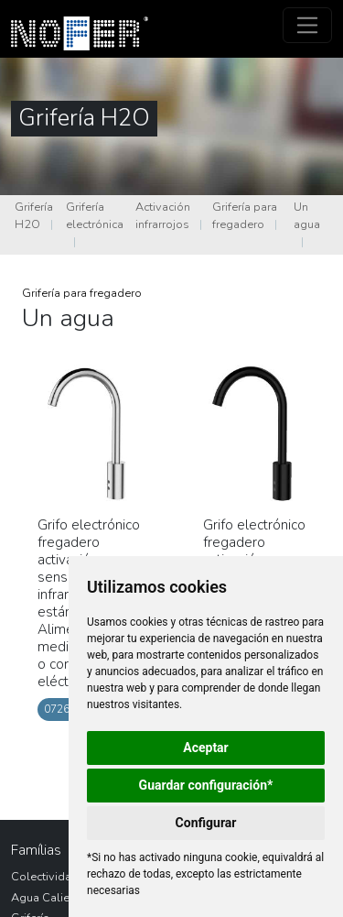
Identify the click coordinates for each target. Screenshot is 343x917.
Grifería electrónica (94, 216)
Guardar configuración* (206, 785)
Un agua (307, 216)
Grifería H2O (34, 216)
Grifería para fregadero (244, 216)
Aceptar (206, 747)
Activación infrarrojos (162, 216)
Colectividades (51, 876)
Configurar (206, 822)
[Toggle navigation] (308, 25)
